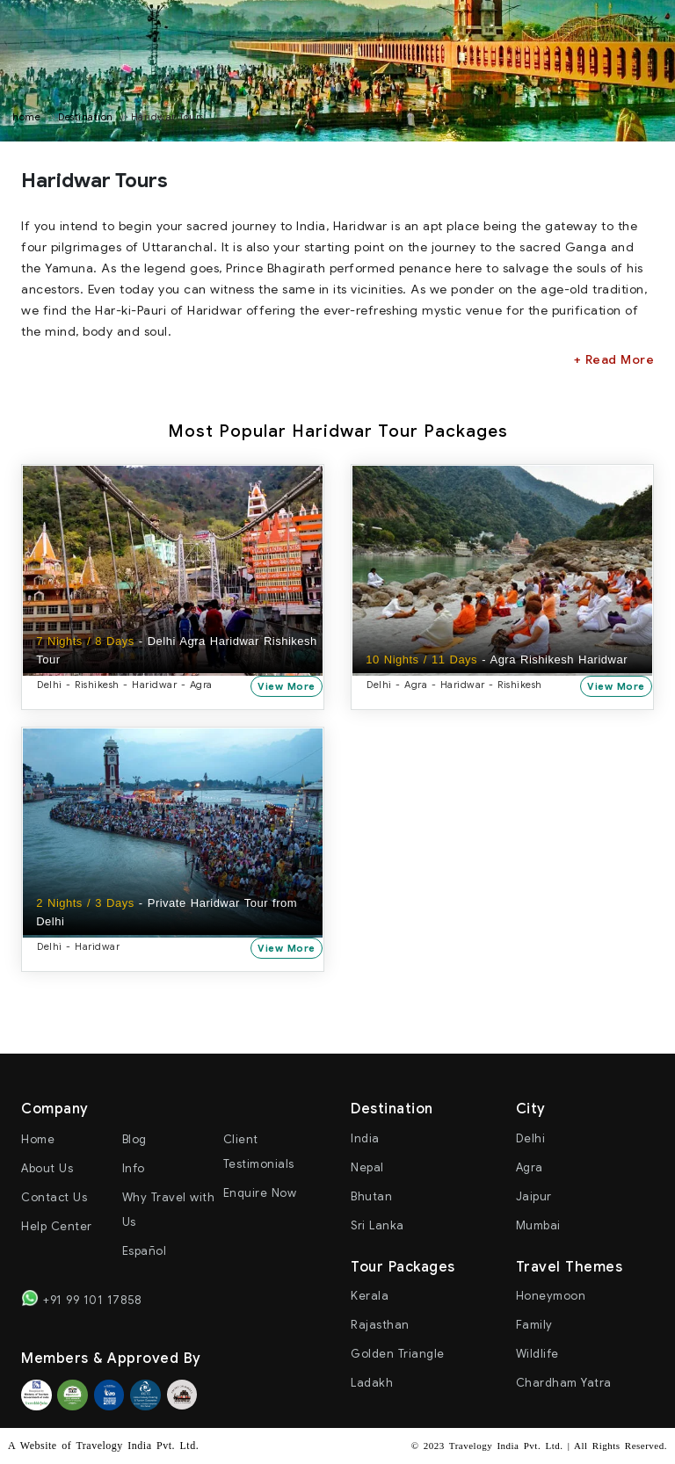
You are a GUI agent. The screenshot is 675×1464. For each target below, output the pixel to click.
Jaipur (534, 1197)
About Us (47, 1169)
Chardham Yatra (564, 1383)
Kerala (369, 1296)
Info (133, 1169)
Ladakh (372, 1383)
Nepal (367, 1168)
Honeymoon (551, 1296)
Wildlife (537, 1354)
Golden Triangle (398, 1354)
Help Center (56, 1227)
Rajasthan (380, 1325)
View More (288, 685)
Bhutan (371, 1197)
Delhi (531, 1139)
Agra (529, 1168)
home (26, 117)
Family (534, 1325)
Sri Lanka (377, 1226)
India (365, 1139)
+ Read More (614, 359)
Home (37, 1140)
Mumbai (538, 1226)
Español (144, 1251)
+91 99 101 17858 (81, 1299)
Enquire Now (260, 1193)
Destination (85, 117)
